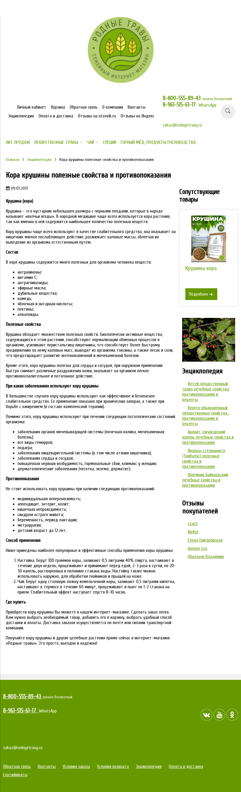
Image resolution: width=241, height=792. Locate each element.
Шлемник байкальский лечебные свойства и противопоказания (205, 480)
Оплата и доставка (56, 116)
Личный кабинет (31, 107)
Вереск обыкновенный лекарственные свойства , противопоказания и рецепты (205, 415)
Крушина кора (201, 268)
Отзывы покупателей (200, 507)
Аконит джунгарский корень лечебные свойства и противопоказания (208, 437)
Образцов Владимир (206, 556)
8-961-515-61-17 (181, 105)
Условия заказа (76, 766)
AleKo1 (193, 532)
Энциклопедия (21, 116)
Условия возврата (113, 766)
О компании (112, 107)
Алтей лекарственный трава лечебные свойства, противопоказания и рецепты (206, 391)
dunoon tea (197, 548)
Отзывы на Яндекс (137, 116)
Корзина (58, 107)
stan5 (193, 523)
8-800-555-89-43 (182, 98)
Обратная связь (84, 107)
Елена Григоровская (205, 540)
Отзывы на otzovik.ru (97, 116)
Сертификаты (15, 774)
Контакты (137, 107)
